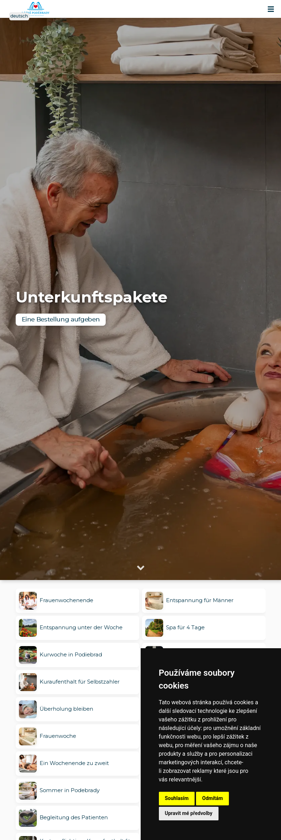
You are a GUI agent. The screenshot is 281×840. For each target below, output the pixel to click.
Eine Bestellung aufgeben (61, 319)
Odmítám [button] (212, 798)
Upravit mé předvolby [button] (188, 813)
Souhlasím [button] (177, 798)
